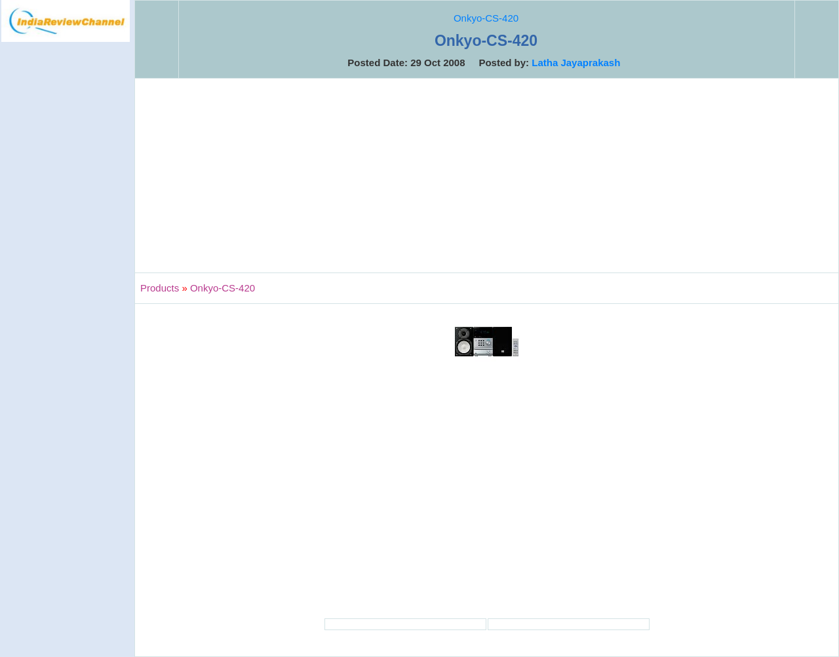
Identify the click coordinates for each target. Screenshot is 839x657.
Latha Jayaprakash (576, 62)
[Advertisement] (65, 258)
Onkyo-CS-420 (486, 18)
